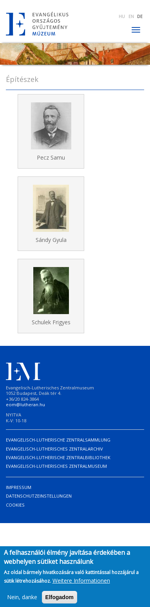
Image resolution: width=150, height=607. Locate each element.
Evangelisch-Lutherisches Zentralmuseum (56, 466)
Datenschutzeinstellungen (39, 496)
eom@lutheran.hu (25, 404)
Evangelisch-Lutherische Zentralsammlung (58, 440)
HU (122, 16)
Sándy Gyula (51, 240)
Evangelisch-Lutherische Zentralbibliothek (58, 457)
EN (131, 16)
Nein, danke (22, 600)
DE (140, 16)
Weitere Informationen (81, 584)
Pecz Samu (51, 157)
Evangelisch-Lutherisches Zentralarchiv (54, 449)
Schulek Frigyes (51, 322)
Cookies (15, 505)
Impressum (18, 487)
